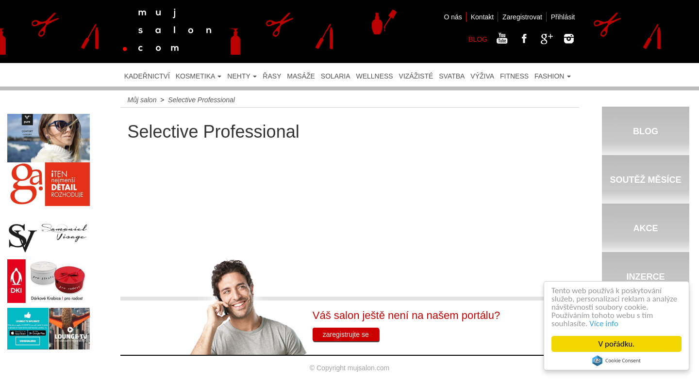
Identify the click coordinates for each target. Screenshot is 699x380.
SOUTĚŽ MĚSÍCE (645, 180)
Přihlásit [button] (563, 17)
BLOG (477, 39)
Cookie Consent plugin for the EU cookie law (617, 360)
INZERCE (645, 277)
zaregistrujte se (346, 334)
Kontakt (482, 17)
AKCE (645, 228)
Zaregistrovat (522, 17)
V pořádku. (617, 344)
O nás (453, 17)
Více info (604, 323)
